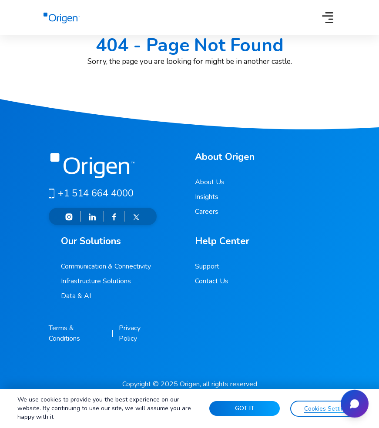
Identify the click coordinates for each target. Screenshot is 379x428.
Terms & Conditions (64, 333)
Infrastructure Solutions (96, 281)
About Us (210, 182)
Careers (206, 211)
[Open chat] (355, 404)
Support (207, 266)
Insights (206, 197)
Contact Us (211, 281)
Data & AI (76, 296)
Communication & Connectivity (106, 266)
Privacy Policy (130, 333)
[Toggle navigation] (327, 17)
